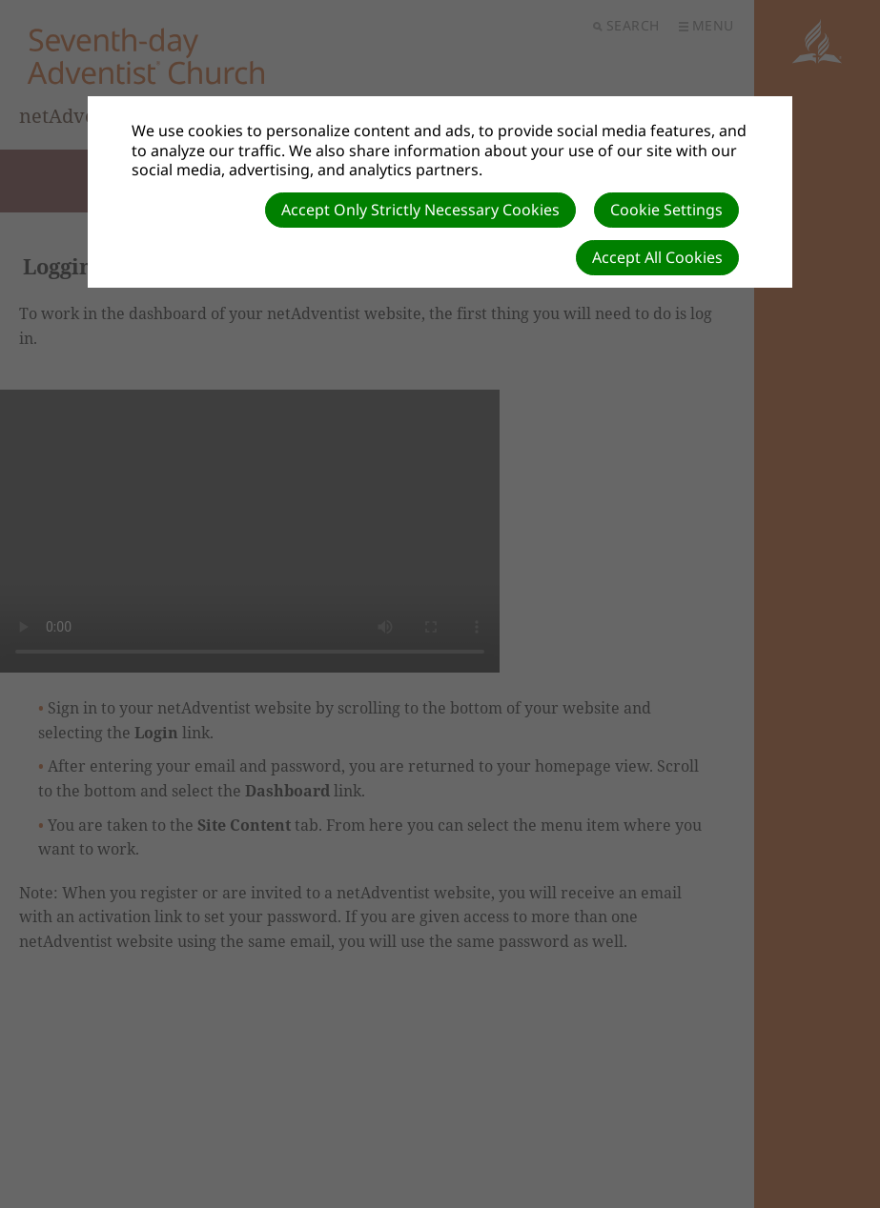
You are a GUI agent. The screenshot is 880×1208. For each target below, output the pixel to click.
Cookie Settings (666, 209)
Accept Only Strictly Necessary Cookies (420, 209)
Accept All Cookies (657, 257)
